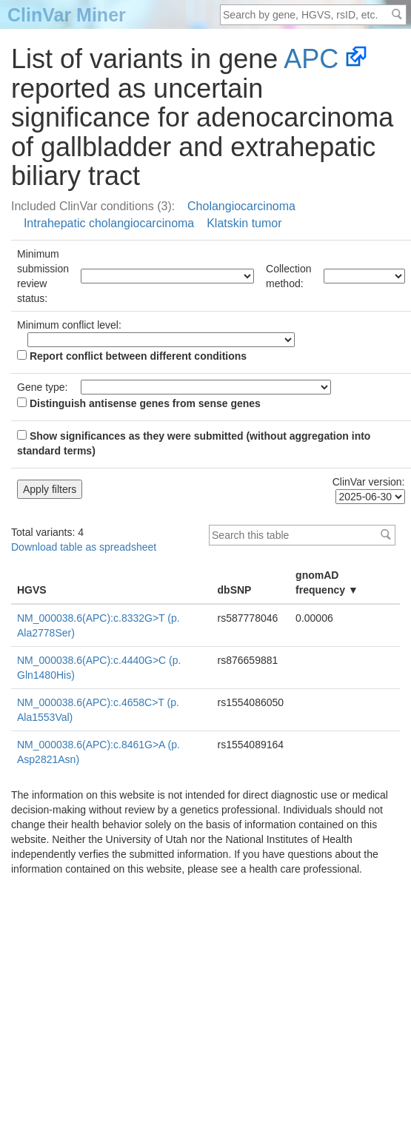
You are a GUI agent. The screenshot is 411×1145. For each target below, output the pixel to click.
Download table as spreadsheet (83, 547)
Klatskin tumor (244, 223)
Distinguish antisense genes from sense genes (139, 403)
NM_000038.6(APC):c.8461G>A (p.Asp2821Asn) (98, 752)
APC (311, 59)
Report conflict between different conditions (132, 356)
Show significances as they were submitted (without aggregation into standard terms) (193, 443)
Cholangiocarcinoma (241, 206)
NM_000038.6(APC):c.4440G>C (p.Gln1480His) (99, 667)
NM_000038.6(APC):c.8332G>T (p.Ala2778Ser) (98, 625)
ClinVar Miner (66, 14)
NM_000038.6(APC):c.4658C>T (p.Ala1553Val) (98, 709)
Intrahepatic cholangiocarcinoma (109, 223)
